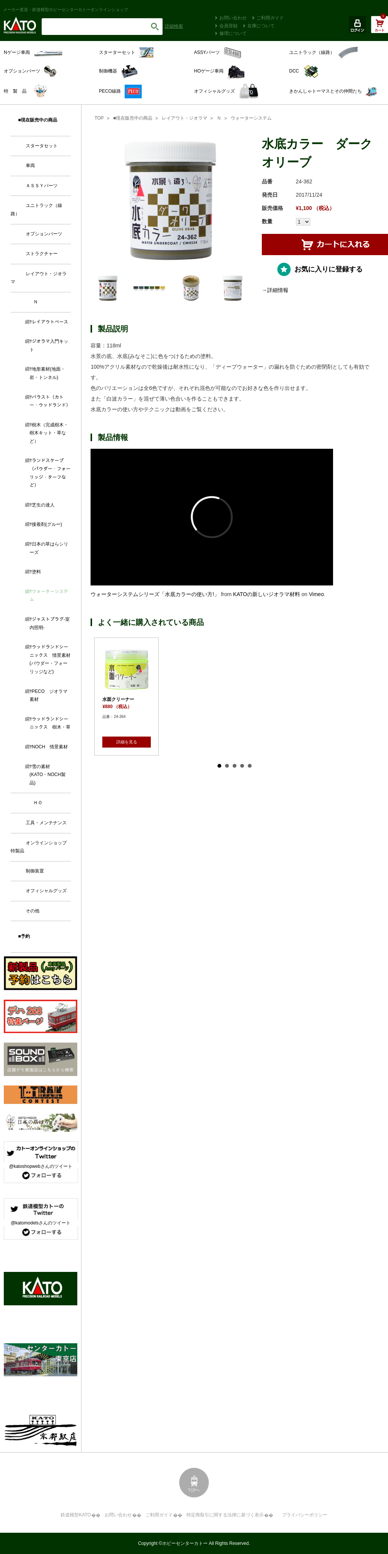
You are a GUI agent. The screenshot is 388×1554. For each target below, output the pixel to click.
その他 (32, 910)
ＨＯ (37, 802)
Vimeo (316, 594)
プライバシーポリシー (304, 1515)
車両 (30, 165)
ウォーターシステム (251, 118)
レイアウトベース (50, 322)
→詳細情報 (275, 290)
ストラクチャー (42, 253)
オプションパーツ (44, 234)
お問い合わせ (233, 18)
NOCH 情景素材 (50, 746)
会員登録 (228, 26)
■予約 (24, 936)
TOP (98, 118)
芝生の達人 (43, 505)
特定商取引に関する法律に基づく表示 (225, 1515)
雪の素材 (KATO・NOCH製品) (48, 775)
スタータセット (42, 145)
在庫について (261, 26)
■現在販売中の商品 (132, 118)
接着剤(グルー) (47, 524)
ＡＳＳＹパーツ (42, 185)
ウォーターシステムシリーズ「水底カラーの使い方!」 (155, 594)
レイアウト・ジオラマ (184, 118)
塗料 (36, 571)
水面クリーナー (118, 699)
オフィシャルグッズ (46, 890)
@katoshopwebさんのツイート (40, 1166)
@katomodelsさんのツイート (40, 1223)
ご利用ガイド (270, 18)
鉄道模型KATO (76, 1515)
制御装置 (35, 871)
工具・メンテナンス (46, 822)
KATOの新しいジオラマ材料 (266, 594)
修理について (233, 33)
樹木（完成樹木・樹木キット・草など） (49, 433)
